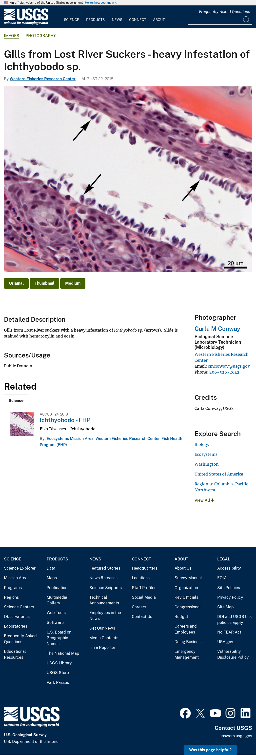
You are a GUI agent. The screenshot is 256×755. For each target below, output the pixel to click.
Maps (52, 578)
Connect (137, 20)
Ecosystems (206, 454)
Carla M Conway (217, 328)
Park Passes (58, 682)
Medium (72, 283)
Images (11, 35)
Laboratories (15, 626)
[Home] (26, 23)
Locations (141, 578)
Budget (181, 616)
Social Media (144, 597)
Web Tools (56, 612)
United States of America (219, 474)
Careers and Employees (186, 629)
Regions (11, 597)
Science (71, 20)
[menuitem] (71, 16)
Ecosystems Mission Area (70, 438)
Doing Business (188, 641)
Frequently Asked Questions (224, 11)
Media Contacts (103, 638)
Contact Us (142, 616)
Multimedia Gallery (57, 600)
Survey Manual (188, 578)
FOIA (222, 578)
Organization (186, 587)
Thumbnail (44, 283)
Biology (202, 444)
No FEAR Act (229, 632)
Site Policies (228, 587)
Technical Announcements (104, 600)
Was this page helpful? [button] (210, 750)
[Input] (220, 20)
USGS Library (59, 663)
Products (95, 20)
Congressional (188, 607)
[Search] (247, 20)
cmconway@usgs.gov (229, 366)
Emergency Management (187, 654)
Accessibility (229, 568)
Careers (139, 607)
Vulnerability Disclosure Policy (233, 654)
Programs (13, 587)
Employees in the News (105, 615)
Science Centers (19, 607)
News (117, 20)
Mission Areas (16, 578)
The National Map (63, 653)
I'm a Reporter (102, 647)
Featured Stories (104, 568)
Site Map (225, 607)
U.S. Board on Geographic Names (59, 638)
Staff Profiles (144, 587)
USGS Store (58, 672)
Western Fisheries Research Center (43, 79)
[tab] (16, 400)
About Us (183, 568)
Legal (223, 559)
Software (55, 622)
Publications (58, 587)
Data (51, 568)
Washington (207, 464)
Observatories (17, 616)
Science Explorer (20, 568)
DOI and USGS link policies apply (234, 619)
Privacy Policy (230, 597)
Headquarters (144, 568)
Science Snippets (105, 587)
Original (16, 283)
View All (204, 500)
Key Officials (186, 597)
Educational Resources (15, 654)
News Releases (103, 578)
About (159, 20)
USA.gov (225, 641)
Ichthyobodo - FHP (65, 420)
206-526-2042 (224, 372)
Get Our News (102, 628)
